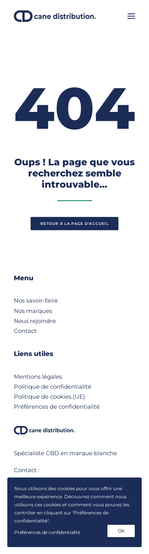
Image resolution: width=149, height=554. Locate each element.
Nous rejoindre (35, 320)
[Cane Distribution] (55, 16)
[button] (131, 16)
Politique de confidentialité (52, 386)
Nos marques (33, 310)
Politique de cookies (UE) (49, 396)
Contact (25, 330)
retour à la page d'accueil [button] (74, 223)
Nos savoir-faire (36, 300)
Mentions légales (38, 376)
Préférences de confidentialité (57, 406)
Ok (121, 531)
